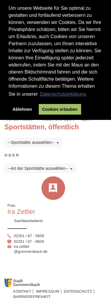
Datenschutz (78, 291)
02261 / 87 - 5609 (29, 236)
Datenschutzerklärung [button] (63, 94)
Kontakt (22, 291)
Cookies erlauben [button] (60, 109)
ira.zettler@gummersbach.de (31, 249)
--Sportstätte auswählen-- (33, 142)
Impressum (47, 291)
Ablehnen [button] (22, 109)
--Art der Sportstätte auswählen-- (40, 168)
